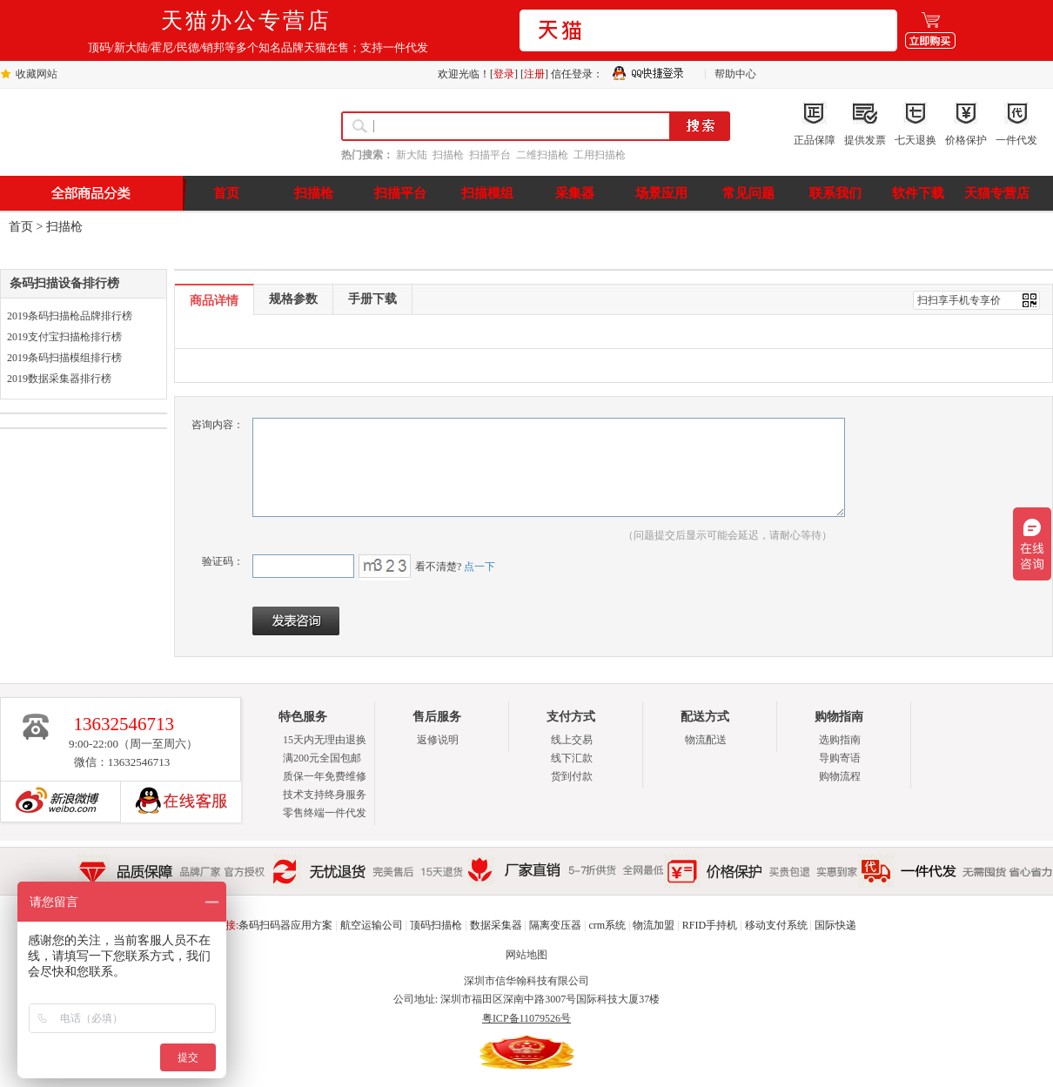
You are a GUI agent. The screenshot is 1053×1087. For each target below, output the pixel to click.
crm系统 (607, 925)
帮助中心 (735, 74)
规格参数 (293, 298)
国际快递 (835, 925)
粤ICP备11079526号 (526, 1018)
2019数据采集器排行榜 (59, 378)
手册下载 (372, 298)
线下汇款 (572, 758)
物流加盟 (653, 925)
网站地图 (526, 955)
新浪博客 (53, 802)
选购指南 (840, 740)
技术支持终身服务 (324, 794)
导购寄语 (840, 758)
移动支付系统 (776, 925)
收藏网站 (36, 74)
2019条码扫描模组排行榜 (64, 358)
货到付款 (572, 776)
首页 (21, 226)
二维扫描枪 (542, 155)
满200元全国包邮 (322, 758)
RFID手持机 (709, 925)
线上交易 (572, 740)
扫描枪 (448, 155)
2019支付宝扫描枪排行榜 (64, 337)
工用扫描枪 (599, 155)
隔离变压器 (555, 925)
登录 (503, 74)
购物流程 (840, 776)
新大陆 (411, 155)
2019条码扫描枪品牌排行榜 (69, 316)
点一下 (478, 566)
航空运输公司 (371, 925)
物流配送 (706, 740)
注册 (534, 74)
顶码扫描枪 (436, 925)
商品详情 (214, 300)
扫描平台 (490, 155)
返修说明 (438, 740)
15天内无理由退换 (324, 740)
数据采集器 (496, 925)
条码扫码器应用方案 (285, 925)
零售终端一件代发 (324, 813)
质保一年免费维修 (324, 776)
